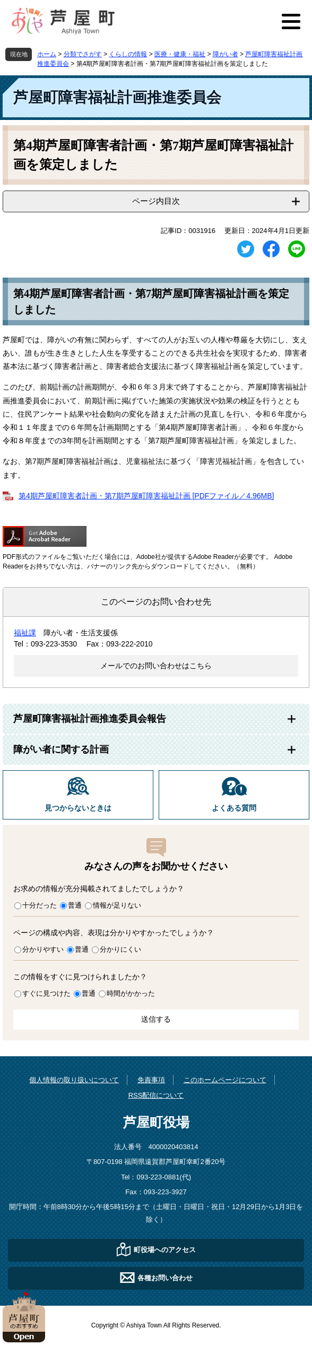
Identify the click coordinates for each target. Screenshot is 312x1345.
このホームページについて (225, 1080)
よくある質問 (234, 808)
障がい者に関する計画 (61, 749)
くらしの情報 (128, 54)
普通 (75, 905)
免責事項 (151, 1080)
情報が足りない (117, 905)
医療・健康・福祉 (179, 54)
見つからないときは (78, 808)
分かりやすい (43, 949)
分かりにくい (120, 949)
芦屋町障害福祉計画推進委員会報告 (89, 718)
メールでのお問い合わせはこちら (156, 665)
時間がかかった (131, 993)
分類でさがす (83, 54)
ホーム (46, 54)
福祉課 (25, 632)
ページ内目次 (156, 200)
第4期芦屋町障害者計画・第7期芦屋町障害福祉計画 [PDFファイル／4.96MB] (146, 496)
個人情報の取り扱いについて (74, 1080)
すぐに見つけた (46, 993)
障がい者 (225, 54)
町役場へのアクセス (165, 1250)
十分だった (39, 905)
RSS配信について (156, 1095)
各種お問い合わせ (165, 1278)
